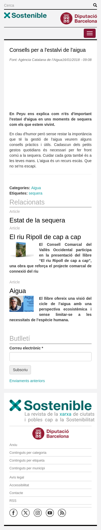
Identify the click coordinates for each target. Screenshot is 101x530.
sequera (36, 193)
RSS (12, 501)
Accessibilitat (19, 485)
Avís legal (16, 477)
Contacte (16, 493)
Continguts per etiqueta (26, 460)
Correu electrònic (26, 348)
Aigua (36, 188)
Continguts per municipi (27, 468)
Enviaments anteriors (27, 381)
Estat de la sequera (37, 220)
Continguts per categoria (27, 453)
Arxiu (13, 445)
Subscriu (20, 370)
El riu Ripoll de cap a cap (45, 236)
